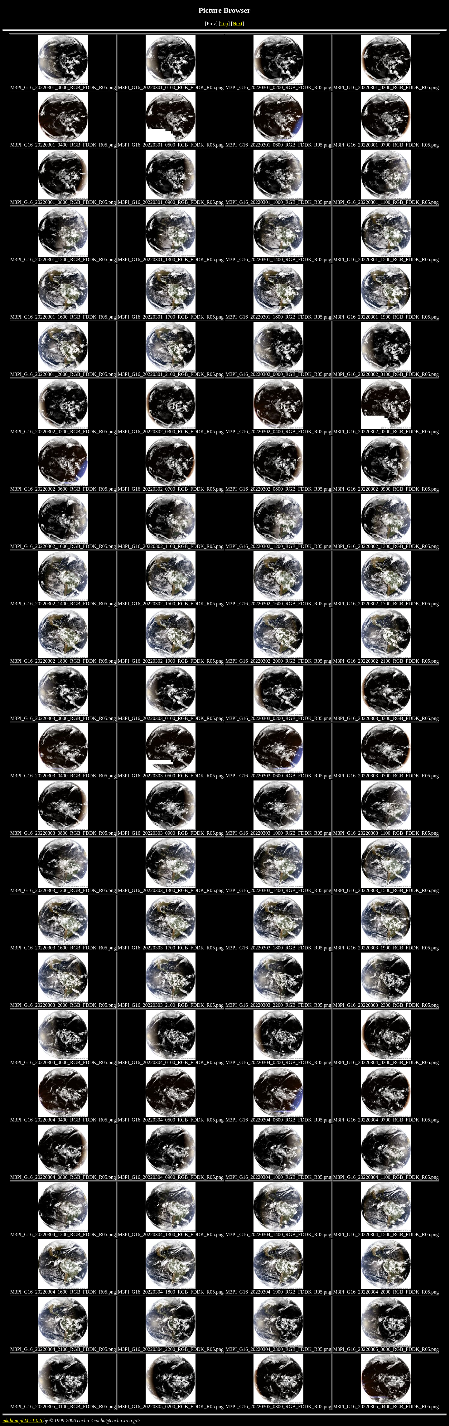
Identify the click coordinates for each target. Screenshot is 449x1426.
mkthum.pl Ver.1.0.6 (22, 1420)
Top (224, 23)
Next (237, 23)
